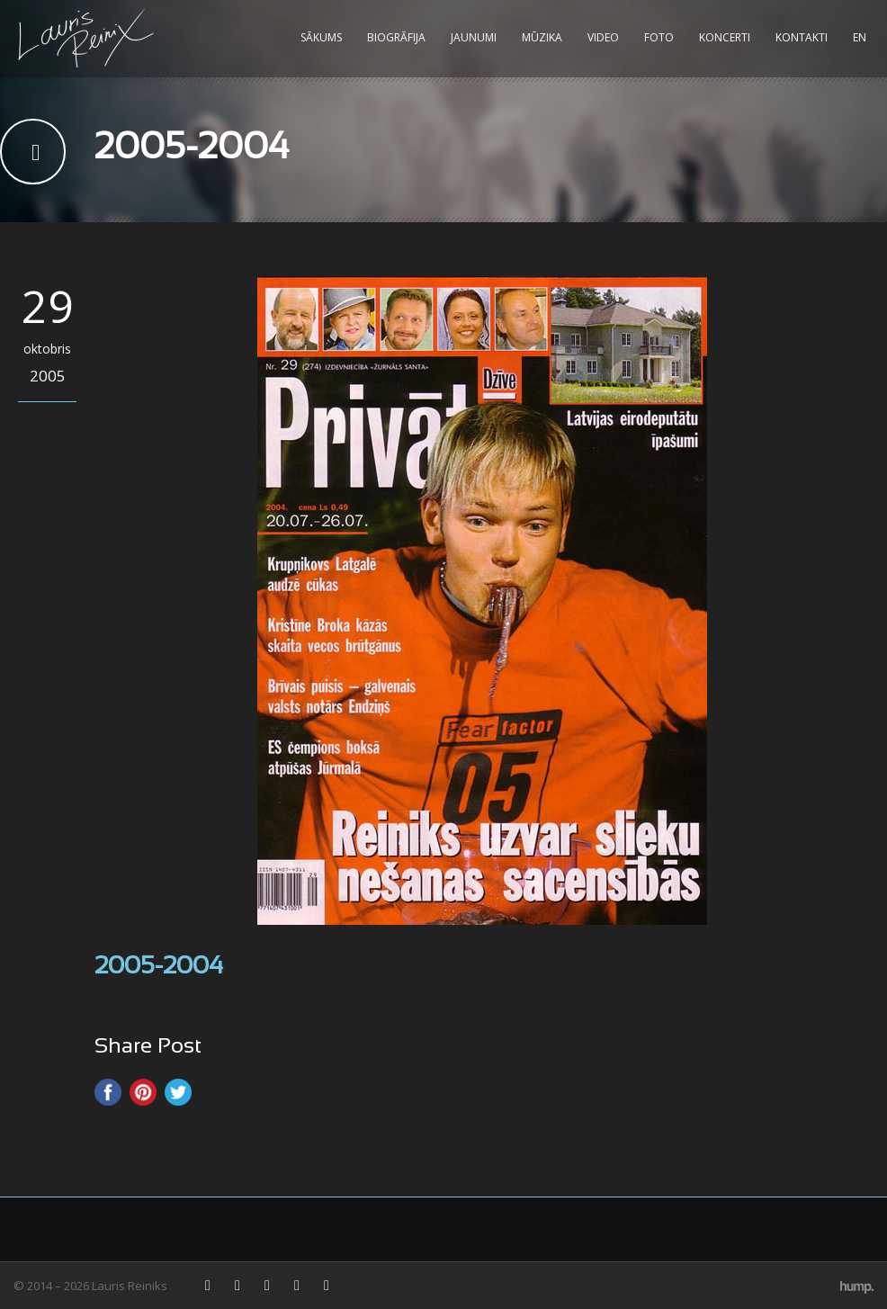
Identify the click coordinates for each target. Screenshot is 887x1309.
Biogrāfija (396, 37)
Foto (659, 37)
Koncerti (724, 37)
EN (859, 37)
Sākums (321, 37)
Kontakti (801, 37)
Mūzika (542, 37)
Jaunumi (474, 37)
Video (603, 37)
